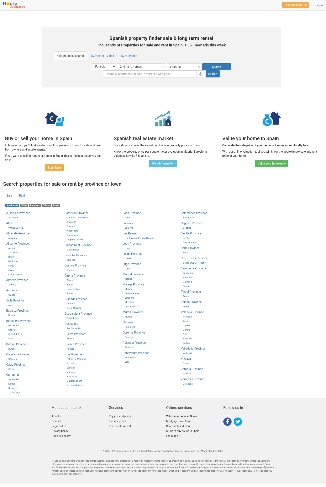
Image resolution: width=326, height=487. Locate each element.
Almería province (17, 280)
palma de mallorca (76, 359)
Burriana (71, 226)
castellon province (76, 213)
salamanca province (194, 213)
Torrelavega (14, 392)
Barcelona (13, 325)
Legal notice (59, 426)
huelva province (74, 334)
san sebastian (74, 328)
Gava (11, 338)
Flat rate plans (117, 421)
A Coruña (13, 217)
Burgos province (16, 344)
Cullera (186, 325)
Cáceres (12, 359)
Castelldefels (15, 334)
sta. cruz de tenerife (194, 258)
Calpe (11, 265)
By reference (129, 55)
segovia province (192, 223)
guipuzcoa (71, 323)
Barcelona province (18, 321)
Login (319, 5)
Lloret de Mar (73, 289)
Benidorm (13, 261)
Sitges (11, 330)
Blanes (70, 284)
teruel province (191, 291)
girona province (74, 275)
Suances (12, 388)
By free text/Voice (102, 55)
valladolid (188, 353)
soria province (190, 248)
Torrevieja (13, 252)
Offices (46, 205)
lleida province (132, 253)
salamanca (189, 217)
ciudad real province (78, 245)
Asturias (11, 290)
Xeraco (186, 321)
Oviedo (11, 295)
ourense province (134, 332)
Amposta (187, 277)
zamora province (192, 369)
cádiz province (15, 364)
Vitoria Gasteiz (15, 228)
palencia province (134, 342)
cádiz (11, 369)
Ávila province (15, 300)
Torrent (186, 343)
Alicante (12, 248)
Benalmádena (132, 293)
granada (71, 303)
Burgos (12, 349)
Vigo (127, 362)
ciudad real (73, 249)
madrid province (133, 274)
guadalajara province (78, 313)
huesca (70, 349)
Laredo (11, 383)
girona (70, 280)
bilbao (186, 363)
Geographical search (70, 55)
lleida (128, 258)
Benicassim (73, 235)
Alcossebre (72, 230)
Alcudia (70, 363)
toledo (186, 306)
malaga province (133, 284)
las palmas (130, 233)
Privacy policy (60, 430)
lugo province (132, 264)
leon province (132, 243)
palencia (129, 347)
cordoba (71, 260)
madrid (128, 279)
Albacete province (18, 233)
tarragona (188, 273)
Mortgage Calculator (178, 421)
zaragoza (188, 383)
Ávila (10, 305)
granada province (75, 299)
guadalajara (73, 318)
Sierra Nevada (74, 308)
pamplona (130, 327)
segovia (187, 228)
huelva (70, 338)
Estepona (130, 297)
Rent (22, 195)
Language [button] (173, 435)
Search (216, 67)
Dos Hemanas (190, 242)
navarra (128, 322)
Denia (11, 257)
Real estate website (120, 426)
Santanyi (71, 367)
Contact (56, 421)
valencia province (192, 312)
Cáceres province (17, 354)
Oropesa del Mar (75, 239)
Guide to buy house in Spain (182, 430)
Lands (56, 205)
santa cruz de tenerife (194, 263)
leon (127, 248)
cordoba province (76, 255)
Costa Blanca (15, 274)
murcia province (133, 312)
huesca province (75, 344)
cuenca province (75, 265)
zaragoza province (193, 379)
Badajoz (12, 315)
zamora (187, 373)
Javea (11, 270)
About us (57, 416)
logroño (129, 228)
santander (13, 379)
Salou (186, 286)
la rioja (128, 223)
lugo (127, 268)
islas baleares (73, 354)
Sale (9, 195)
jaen (127, 217)
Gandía (186, 330)
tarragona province (193, 268)
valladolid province (193, 348)
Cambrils (187, 281)
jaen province (132, 213)
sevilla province (191, 233)
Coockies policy (61, 435)
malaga (128, 289)
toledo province (191, 302)
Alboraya (187, 338)
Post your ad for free (296, 4)
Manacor (71, 372)
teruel (186, 296)
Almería (12, 284)
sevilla (186, 238)
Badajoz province (17, 310)
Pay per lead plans (120, 416)
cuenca (70, 270)
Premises (35, 205)
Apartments (12, 205)
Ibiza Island (72, 376)
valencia (187, 316)
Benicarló (71, 222)
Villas (24, 205)
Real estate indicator (178, 426)
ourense (129, 337)
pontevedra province (136, 353)
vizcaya (186, 358)
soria (185, 252)
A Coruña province (18, 213)
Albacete (12, 238)
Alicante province (17, 243)
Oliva (185, 334)
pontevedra (130, 357)
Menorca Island (75, 385)
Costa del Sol (131, 306)
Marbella (129, 302)
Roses (70, 293)
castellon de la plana (78, 217)
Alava (9, 223)
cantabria (12, 374)
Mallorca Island (74, 381)
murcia (128, 316)
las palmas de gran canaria (139, 238)
